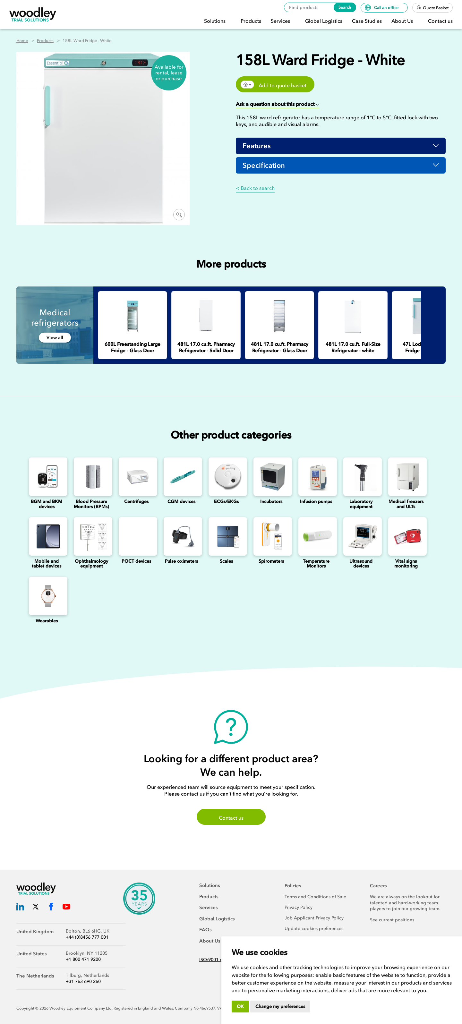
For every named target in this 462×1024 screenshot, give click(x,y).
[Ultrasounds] (361, 536)
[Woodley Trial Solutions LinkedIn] (20, 907)
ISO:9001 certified (218, 959)
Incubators (271, 501)
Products (251, 21)
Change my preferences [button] (280, 1006)
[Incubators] (271, 476)
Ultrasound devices (360, 564)
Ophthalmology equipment (91, 564)
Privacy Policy (298, 907)
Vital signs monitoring (406, 564)
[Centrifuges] (136, 476)
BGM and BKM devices (46, 504)
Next (438, 297)
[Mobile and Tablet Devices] (46, 536)
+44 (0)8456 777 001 (87, 937)
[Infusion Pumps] (316, 476)
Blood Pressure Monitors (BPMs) (91, 504)
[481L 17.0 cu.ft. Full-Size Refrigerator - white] (353, 316)
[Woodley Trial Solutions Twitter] (35, 907)
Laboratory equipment (360, 504)
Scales (226, 561)
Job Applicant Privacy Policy (314, 918)
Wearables (47, 621)
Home (22, 40)
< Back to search (255, 188)
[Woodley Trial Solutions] (32, 14)
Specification (264, 165)
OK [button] (240, 1006)
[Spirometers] (271, 536)
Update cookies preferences (314, 928)
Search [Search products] (344, 7)
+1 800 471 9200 (83, 959)
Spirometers (271, 561)
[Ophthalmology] (91, 536)
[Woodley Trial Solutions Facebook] (51, 907)
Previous (426, 297)
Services (281, 21)
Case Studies (367, 21)
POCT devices (136, 561)
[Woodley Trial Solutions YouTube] (66, 907)
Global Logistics (323, 21)
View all (55, 337)
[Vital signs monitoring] (406, 536)
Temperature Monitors (316, 564)
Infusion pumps (316, 501)
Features (257, 145)
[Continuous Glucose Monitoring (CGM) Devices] (181, 476)
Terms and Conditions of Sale (315, 897)
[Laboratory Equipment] (361, 476)
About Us (402, 21)
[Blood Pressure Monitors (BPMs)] (91, 476)
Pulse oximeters (181, 561)
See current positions (392, 920)
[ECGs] (226, 476)
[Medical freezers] (406, 476)
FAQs (205, 930)
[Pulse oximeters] (181, 536)
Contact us (440, 21)
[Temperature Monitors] (316, 536)
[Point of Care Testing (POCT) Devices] (136, 536)
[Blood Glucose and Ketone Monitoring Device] (46, 476)
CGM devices (181, 501)
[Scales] (226, 536)
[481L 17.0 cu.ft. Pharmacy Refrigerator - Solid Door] (206, 316)
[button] (277, 104)
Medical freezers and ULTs (406, 504)
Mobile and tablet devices (46, 564)
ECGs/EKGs (226, 501)
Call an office (382, 7)
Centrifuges (136, 501)
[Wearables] (46, 596)
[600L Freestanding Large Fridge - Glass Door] (132, 316)
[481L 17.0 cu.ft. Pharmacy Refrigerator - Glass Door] (279, 316)
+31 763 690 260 (83, 981)
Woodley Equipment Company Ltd (80, 1008)
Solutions (215, 21)
